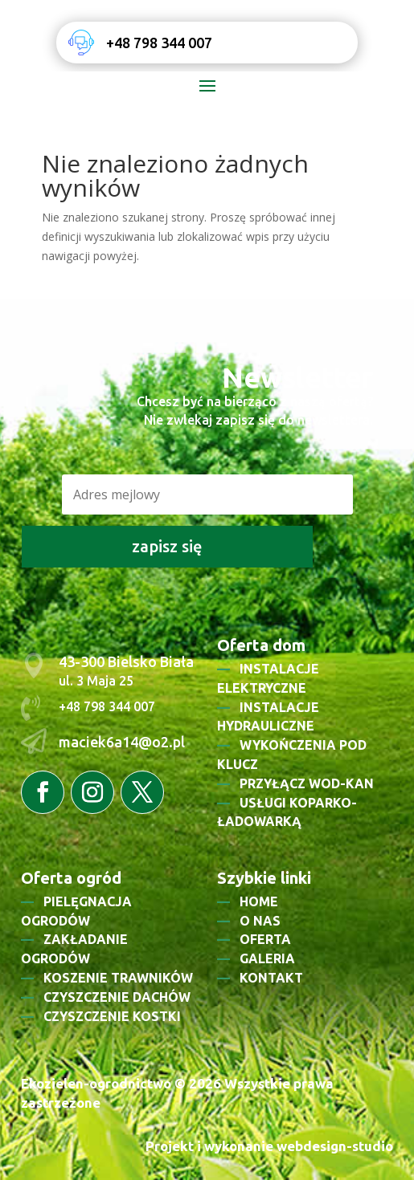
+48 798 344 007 (159, 43)
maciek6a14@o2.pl (122, 742)
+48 (71, 706)
